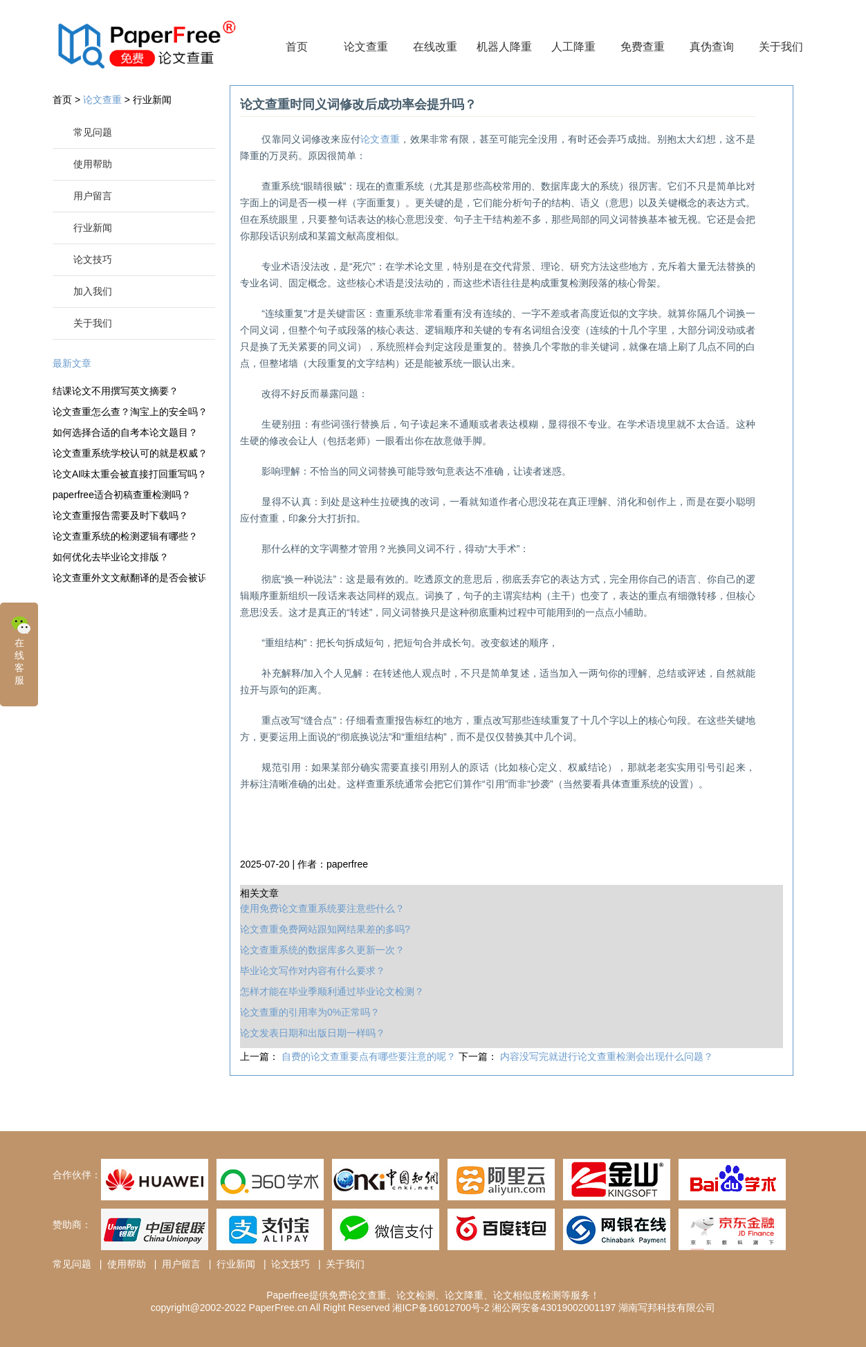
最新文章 (72, 363)
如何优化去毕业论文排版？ (111, 556)
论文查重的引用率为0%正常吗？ (310, 1012)
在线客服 (20, 649)
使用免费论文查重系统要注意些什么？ (322, 908)
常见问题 (92, 132)
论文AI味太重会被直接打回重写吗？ (129, 473)
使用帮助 (92, 163)
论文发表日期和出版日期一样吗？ (312, 1032)
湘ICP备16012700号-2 (440, 1307)
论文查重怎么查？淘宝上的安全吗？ (129, 411)
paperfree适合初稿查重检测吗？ (122, 494)
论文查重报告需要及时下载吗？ (120, 515)
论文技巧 (92, 259)
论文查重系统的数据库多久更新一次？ (322, 949)
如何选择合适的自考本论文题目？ (125, 432)
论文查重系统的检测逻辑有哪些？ (125, 536)
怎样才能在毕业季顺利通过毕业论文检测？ (332, 991)
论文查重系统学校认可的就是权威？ (129, 453)
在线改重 (435, 47)
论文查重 (366, 47)
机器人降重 (504, 47)
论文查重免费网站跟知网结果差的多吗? (325, 929)
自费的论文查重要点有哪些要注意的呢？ (370, 1056)
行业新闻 (152, 99)
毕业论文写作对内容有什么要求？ (312, 970)
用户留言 (92, 195)
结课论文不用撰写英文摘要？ (115, 390)
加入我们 (92, 291)
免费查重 (642, 47)
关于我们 (781, 47)
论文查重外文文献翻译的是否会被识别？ (129, 577)
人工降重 (573, 47)
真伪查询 (712, 47)
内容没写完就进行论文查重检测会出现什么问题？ (606, 1056)
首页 (297, 47)
